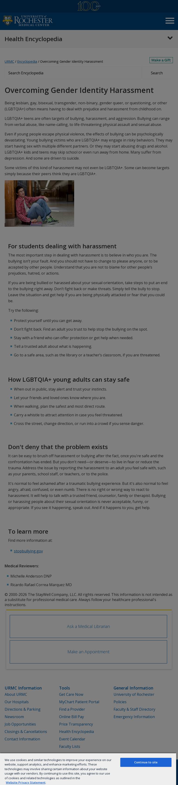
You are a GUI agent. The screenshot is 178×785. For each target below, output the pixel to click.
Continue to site (146, 762)
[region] (88, 769)
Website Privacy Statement (25, 782)
